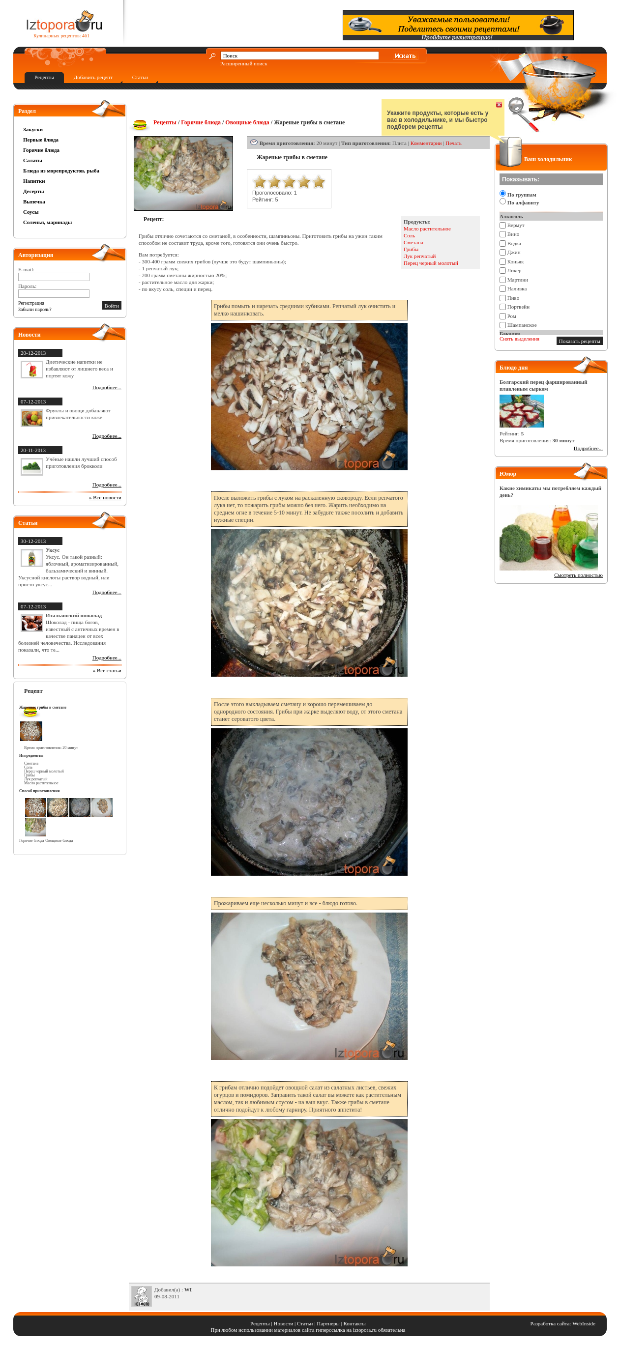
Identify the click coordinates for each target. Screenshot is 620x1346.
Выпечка (34, 201)
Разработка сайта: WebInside (563, 1323)
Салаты (32, 160)
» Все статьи (107, 670)
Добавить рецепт (93, 77)
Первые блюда (41, 140)
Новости (283, 1323)
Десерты (33, 191)
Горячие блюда (41, 150)
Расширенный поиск (243, 63)
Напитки (34, 181)
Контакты (355, 1323)
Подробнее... (106, 387)
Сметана (413, 242)
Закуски (33, 129)
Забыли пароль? (35, 309)
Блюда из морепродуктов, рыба (61, 170)
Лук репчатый (420, 256)
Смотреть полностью (578, 575)
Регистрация (31, 303)
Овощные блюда (247, 122)
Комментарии (426, 143)
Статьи (140, 77)
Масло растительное (427, 228)
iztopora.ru (365, 1330)
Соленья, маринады (47, 222)
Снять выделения (519, 339)
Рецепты (44, 77)
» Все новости (105, 497)
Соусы (31, 212)
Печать (453, 143)
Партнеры (328, 1323)
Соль (409, 235)
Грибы (411, 249)
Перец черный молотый (431, 263)
